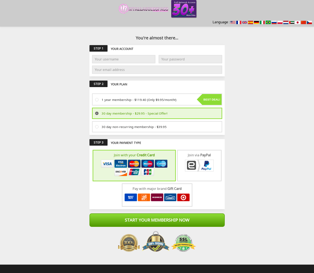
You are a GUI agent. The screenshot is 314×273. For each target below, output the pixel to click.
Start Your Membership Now (157, 220)
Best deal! (212, 99)
